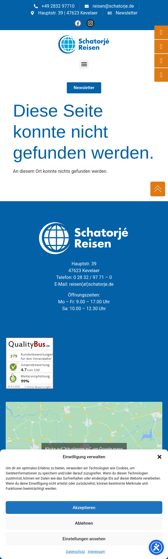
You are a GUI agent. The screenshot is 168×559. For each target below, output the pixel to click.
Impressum (96, 552)
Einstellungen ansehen (84, 538)
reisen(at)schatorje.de (91, 284)
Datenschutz (75, 552)
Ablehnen (84, 523)
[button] (159, 457)
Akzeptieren (83, 507)
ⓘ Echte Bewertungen (37, 387)
